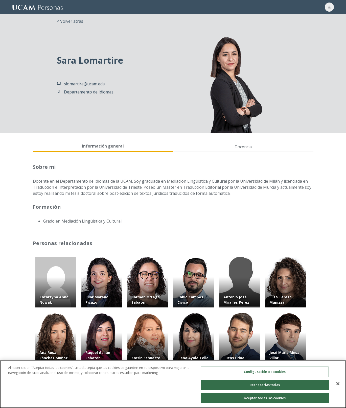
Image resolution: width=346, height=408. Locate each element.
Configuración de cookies (265, 374)
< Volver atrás (70, 21)
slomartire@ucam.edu (84, 84)
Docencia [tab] (243, 147)
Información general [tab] (103, 146)
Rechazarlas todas (265, 387)
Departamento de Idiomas (88, 92)
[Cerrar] (337, 386)
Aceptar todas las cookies (265, 400)
